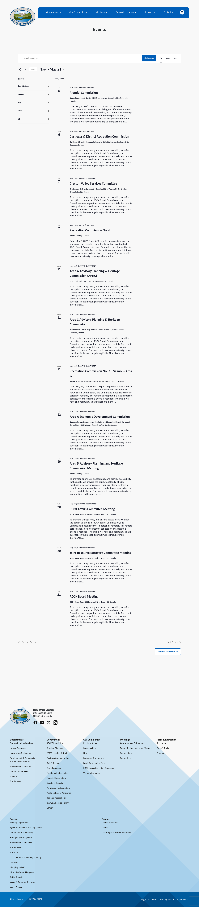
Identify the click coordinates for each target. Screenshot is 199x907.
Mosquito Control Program (22, 872)
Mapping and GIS (17, 867)
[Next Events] (25, 69)
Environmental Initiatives (21, 842)
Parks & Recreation (126, 12)
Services (150, 12)
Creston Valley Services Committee (93, 183)
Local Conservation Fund (94, 763)
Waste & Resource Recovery (22, 882)
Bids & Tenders (53, 763)
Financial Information (56, 778)
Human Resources (18, 748)
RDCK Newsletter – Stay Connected (99, 768)
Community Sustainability (21, 832)
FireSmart (14, 852)
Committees (125, 758)
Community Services (19, 771)
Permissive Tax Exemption (58, 788)
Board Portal (182, 899)
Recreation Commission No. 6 (90, 230)
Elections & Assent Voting (58, 758)
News (85, 753)
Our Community (78, 12)
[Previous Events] (20, 69)
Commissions (126, 753)
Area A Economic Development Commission (100, 417)
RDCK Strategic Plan (55, 743)
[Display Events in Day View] (175, 58)
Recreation (161, 743)
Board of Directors (55, 748)
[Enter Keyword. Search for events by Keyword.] (80, 58)
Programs (161, 753)
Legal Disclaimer (149, 899)
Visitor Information (91, 773)
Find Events (149, 58)
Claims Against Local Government (117, 832)
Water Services (16, 887)
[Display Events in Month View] (168, 58)
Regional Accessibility (56, 798)
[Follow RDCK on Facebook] (35, 722)
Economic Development (94, 758)
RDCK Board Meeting (84, 596)
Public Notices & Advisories (59, 793)
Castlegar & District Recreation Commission (99, 136)
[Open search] (182, 12)
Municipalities (89, 748)
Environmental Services (20, 766)
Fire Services (15, 781)
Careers (50, 807)
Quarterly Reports (55, 783)
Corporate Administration (21, 743)
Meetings (102, 12)
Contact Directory (109, 822)
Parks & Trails (163, 748)
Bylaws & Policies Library (58, 803)
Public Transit (16, 877)
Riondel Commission (84, 93)
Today (33, 69)
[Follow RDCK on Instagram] (55, 722)
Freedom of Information (57, 773)
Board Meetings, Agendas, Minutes (135, 748)
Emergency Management (21, 837)
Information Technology (20, 753)
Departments (16, 739)
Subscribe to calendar (166, 651)
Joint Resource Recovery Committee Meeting (100, 553)
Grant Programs (54, 768)
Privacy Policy (167, 899)
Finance (13, 776)
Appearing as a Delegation (131, 743)
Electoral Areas (90, 743)
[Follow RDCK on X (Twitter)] (48, 722)
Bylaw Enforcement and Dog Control (26, 827)
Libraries (14, 862)
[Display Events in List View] (161, 58)
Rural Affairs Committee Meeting (92, 509)
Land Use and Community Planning (25, 857)
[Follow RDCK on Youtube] (42, 722)
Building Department (19, 822)
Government (53, 12)
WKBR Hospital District (57, 753)
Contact (168, 12)
